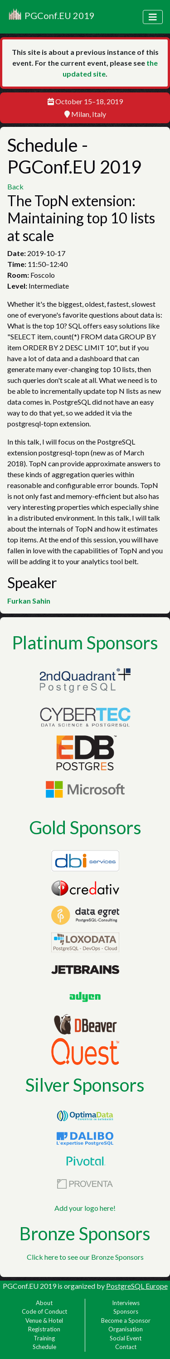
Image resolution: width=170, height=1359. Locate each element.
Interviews (126, 1302)
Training (44, 1338)
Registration (44, 1329)
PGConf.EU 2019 (51, 17)
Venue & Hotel (44, 1320)
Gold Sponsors (85, 827)
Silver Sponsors (85, 1085)
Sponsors (125, 1311)
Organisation (125, 1329)
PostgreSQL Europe (137, 1286)
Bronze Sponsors (85, 1233)
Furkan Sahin (28, 600)
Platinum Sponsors (85, 642)
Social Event (125, 1338)
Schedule (44, 1346)
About (44, 1302)
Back (15, 186)
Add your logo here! (85, 1208)
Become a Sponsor (126, 1320)
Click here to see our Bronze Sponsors (85, 1257)
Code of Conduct (44, 1311)
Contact (125, 1346)
